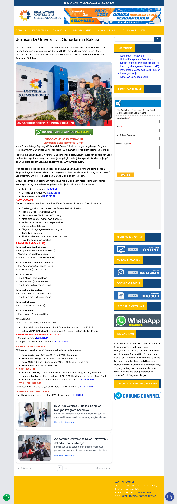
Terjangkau (120, 321)
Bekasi (140, 300)
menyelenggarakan (124, 304)
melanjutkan (132, 325)
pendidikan (144, 314)
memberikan (131, 314)
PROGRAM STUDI (82, 30)
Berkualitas (120, 318)
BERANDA (21, 30)
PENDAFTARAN (40, 30)
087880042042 (147, 496)
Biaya (158, 318)
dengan (151, 318)
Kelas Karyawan (152, 304)
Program (139, 304)
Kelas (155, 307)
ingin (122, 325)
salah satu (155, 297)
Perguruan (134, 328)
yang (153, 314)
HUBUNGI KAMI (128, 30)
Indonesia (148, 311)
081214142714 (130, 496)
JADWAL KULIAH (106, 30)
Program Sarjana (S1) (132, 307)
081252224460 (144, 492)
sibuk (145, 321)
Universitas (120, 297)
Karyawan (119, 311)
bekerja (152, 321)
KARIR (144, 30)
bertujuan (119, 314)
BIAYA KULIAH (61, 30)
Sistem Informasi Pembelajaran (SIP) (139, 63)
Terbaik (130, 300)
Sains (140, 311)
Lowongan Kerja (128, 73)
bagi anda (131, 321)
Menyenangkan (139, 318)
